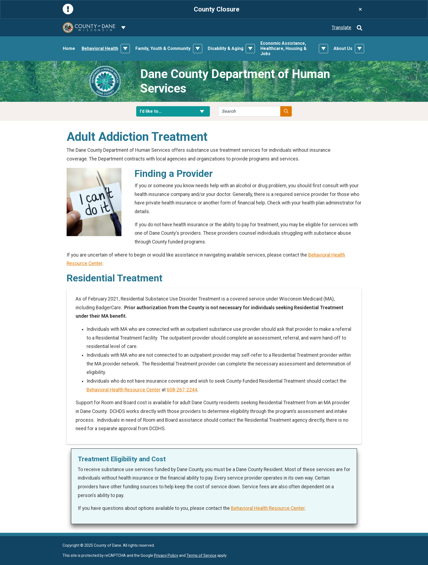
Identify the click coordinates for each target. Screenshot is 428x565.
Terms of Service (201, 555)
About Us (343, 48)
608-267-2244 (182, 389)
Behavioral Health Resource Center (123, 389)
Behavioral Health (100, 48)
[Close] (360, 9)
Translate (341, 27)
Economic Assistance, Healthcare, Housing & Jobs (283, 48)
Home (69, 48)
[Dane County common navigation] (123, 27)
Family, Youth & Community (163, 48)
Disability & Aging (225, 48)
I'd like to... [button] (173, 111)
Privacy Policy (166, 555)
